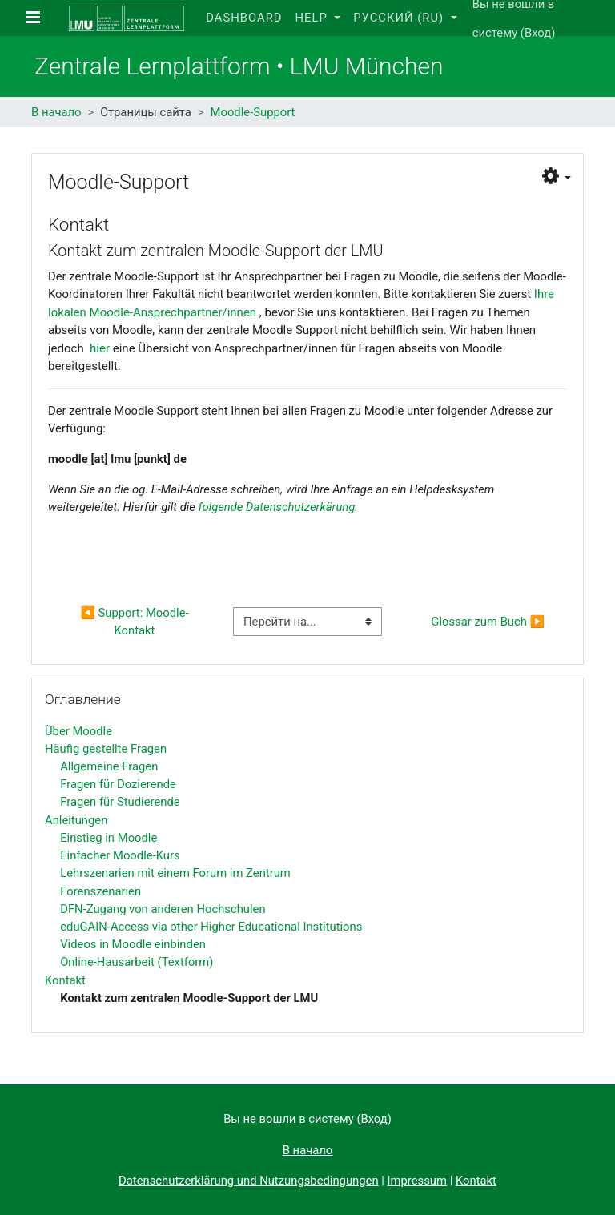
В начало (56, 112)
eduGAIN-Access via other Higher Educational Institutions (211, 926)
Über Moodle (78, 731)
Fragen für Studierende (119, 802)
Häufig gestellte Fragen (106, 749)
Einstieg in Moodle (108, 838)
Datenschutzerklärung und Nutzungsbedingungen (248, 1180)
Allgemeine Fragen (109, 766)
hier (100, 348)
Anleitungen (76, 820)
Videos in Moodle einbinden (133, 944)
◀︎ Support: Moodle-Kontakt (134, 621)
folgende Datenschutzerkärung (277, 507)
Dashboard (244, 17)
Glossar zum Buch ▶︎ (488, 621)
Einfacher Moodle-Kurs (119, 855)
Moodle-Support (253, 112)
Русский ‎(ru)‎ (400, 17)
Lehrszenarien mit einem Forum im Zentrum (175, 873)
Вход (538, 33)
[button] (556, 176)
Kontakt (65, 980)
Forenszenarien (100, 891)
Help (313, 17)
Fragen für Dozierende (118, 784)
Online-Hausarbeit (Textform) (136, 962)
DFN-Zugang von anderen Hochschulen (162, 909)
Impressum (417, 1180)
